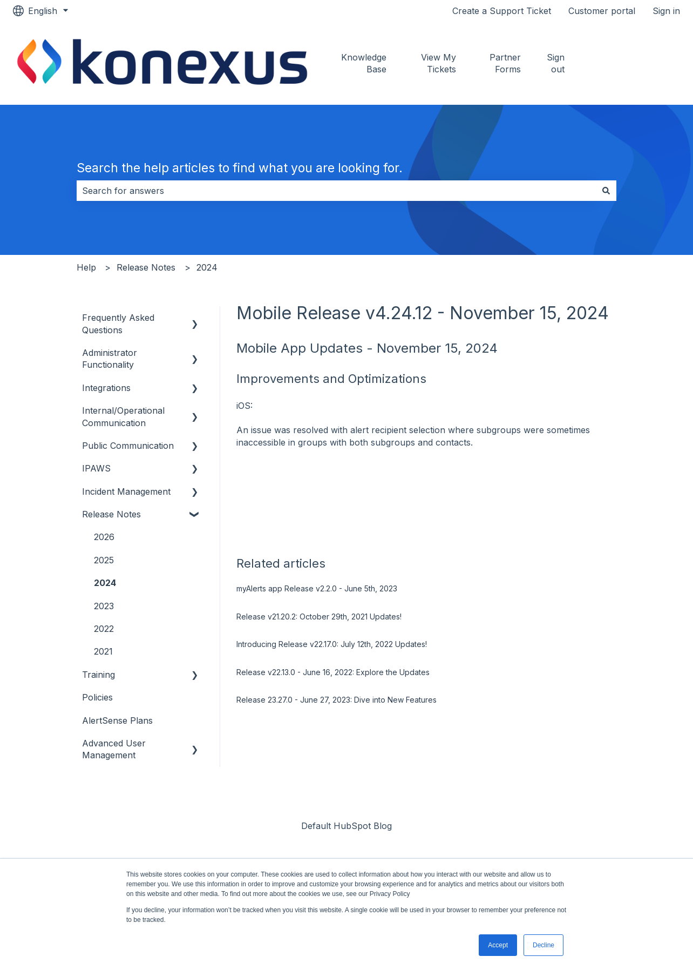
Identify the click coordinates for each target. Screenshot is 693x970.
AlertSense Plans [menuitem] (117, 720)
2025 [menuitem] (104, 560)
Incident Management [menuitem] (126, 491)
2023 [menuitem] (104, 606)
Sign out (556, 63)
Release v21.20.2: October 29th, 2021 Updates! (319, 616)
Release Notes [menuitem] (111, 514)
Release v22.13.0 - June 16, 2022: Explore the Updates (333, 672)
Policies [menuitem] (97, 697)
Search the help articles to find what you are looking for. (240, 168)
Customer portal (601, 10)
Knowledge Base (363, 63)
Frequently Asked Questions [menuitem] (118, 323)
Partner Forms (505, 63)
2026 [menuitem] (104, 536)
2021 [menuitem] (103, 651)
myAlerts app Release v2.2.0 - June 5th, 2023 (316, 588)
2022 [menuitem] (104, 628)
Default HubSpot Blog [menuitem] (346, 825)
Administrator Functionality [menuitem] (109, 358)
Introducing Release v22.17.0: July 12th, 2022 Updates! (331, 644)
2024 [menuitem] (105, 582)
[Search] (606, 190)
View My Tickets (438, 63)
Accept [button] (498, 945)
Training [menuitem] (98, 674)
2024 (207, 267)
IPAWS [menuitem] (96, 468)
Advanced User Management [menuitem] (114, 749)
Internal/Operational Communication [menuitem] (123, 416)
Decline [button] (543, 945)
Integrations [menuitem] (106, 387)
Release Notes (146, 267)
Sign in (666, 10)
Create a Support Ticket (501, 10)
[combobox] (336, 190)
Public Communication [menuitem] (128, 445)
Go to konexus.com (637, 63)
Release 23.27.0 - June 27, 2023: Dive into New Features (336, 699)
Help (86, 267)
